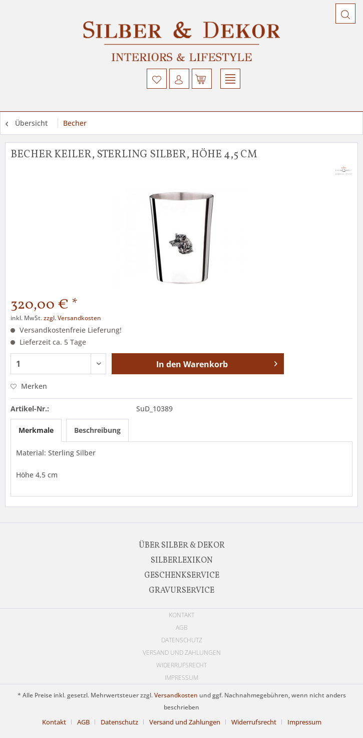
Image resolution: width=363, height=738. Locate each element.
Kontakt (181, 615)
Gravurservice (181, 590)
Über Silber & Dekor (182, 545)
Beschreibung (97, 430)
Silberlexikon (182, 560)
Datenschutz (181, 640)
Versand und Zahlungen (182, 652)
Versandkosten (176, 695)
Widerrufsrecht (181, 665)
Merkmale (36, 430)
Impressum (181, 677)
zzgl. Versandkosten (72, 318)
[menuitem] (157, 79)
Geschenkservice (181, 575)
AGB (182, 627)
